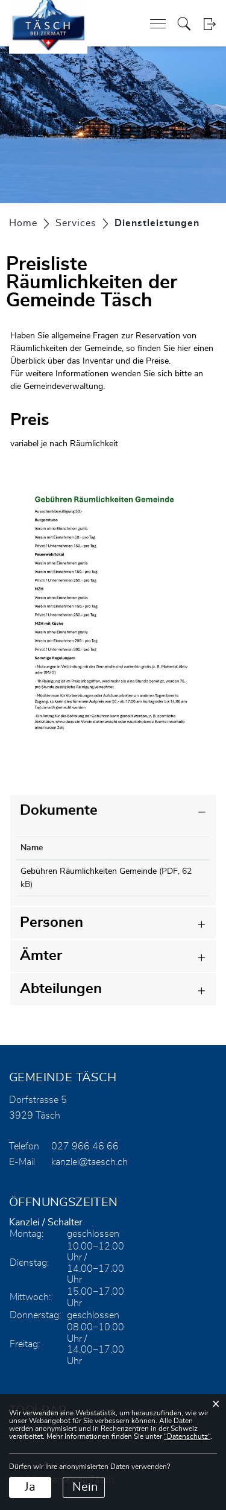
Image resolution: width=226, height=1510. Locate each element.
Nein (85, 1487)
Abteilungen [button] (61, 989)
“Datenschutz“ (187, 1436)
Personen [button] (51, 922)
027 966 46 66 (85, 1146)
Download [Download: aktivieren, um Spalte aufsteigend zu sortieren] (176, 848)
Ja (30, 1487)
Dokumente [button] (59, 810)
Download (181, 874)
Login (209, 24)
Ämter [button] (41, 956)
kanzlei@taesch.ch (89, 1162)
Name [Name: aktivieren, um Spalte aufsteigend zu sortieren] (31, 848)
